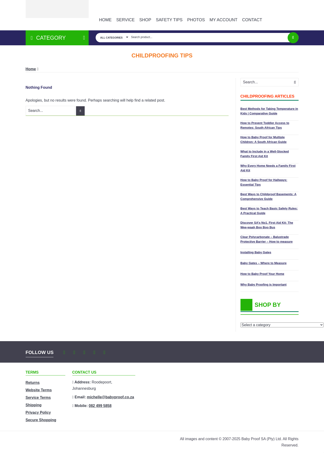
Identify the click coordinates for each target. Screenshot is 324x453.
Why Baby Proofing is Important (263, 284)
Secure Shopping (41, 420)
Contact (252, 20)
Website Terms (39, 390)
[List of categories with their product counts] (282, 324)
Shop (145, 20)
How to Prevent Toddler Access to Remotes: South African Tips (264, 125)
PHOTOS (196, 20)
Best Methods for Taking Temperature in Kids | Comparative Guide (269, 111)
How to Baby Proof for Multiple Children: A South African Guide (263, 139)
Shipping (34, 405)
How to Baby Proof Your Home (262, 274)
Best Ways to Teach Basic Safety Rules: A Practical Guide (269, 211)
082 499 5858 (100, 406)
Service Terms (38, 398)
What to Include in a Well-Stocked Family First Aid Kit (264, 154)
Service (125, 20)
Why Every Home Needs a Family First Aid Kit (268, 168)
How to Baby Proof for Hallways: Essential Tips (263, 182)
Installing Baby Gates (255, 252)
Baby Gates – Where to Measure (263, 263)
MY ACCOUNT (223, 20)
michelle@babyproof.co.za (110, 397)
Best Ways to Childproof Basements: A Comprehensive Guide (268, 196)
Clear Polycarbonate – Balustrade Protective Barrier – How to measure (266, 239)
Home (105, 20)
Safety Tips (169, 20)
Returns (33, 383)
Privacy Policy (38, 412)
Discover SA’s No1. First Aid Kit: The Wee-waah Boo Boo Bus (266, 225)
